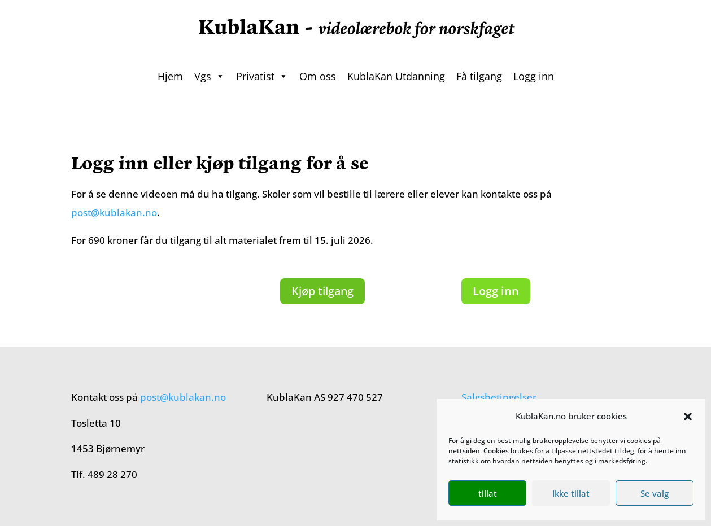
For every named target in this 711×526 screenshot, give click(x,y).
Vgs (209, 76)
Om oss (317, 76)
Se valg (654, 493)
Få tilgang (479, 76)
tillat (487, 493)
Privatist (262, 76)
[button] (687, 416)
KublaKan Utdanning (396, 76)
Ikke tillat (571, 493)
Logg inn (533, 76)
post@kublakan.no (114, 212)
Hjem (170, 76)
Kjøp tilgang (322, 291)
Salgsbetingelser (498, 397)
